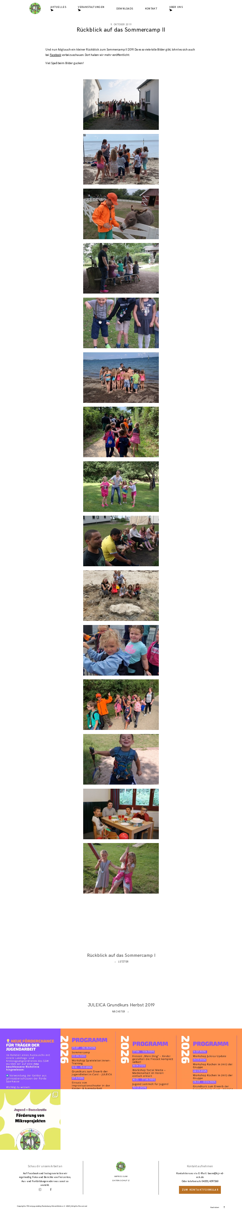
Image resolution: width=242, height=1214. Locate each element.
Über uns (176, 9)
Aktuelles (58, 9)
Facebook (55, 55)
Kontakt (151, 9)
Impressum (121, 1176)
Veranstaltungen (91, 9)
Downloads (124, 9)
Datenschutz (121, 1180)
